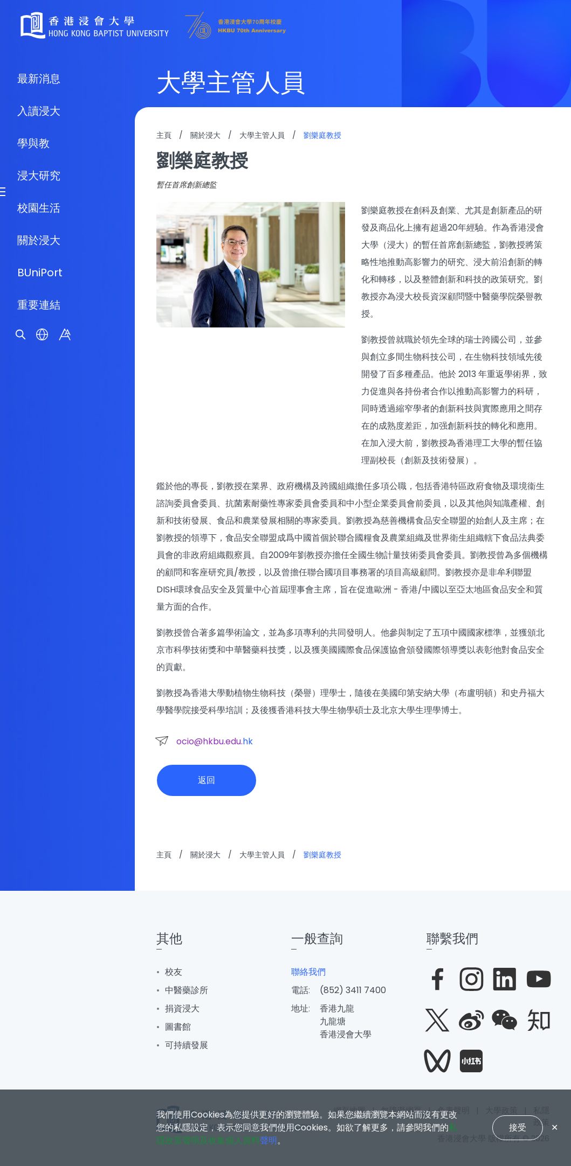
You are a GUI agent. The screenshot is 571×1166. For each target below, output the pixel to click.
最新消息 (38, 483)
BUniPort (40, 677)
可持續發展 (186, 1045)
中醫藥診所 (186, 990)
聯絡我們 (308, 972)
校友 (173, 972)
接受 (517, 1127)
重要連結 (38, 709)
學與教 (33, 547)
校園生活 (38, 612)
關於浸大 (38, 644)
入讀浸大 (38, 515)
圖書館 (178, 1027)
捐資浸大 (182, 1008)
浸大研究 (38, 580)
